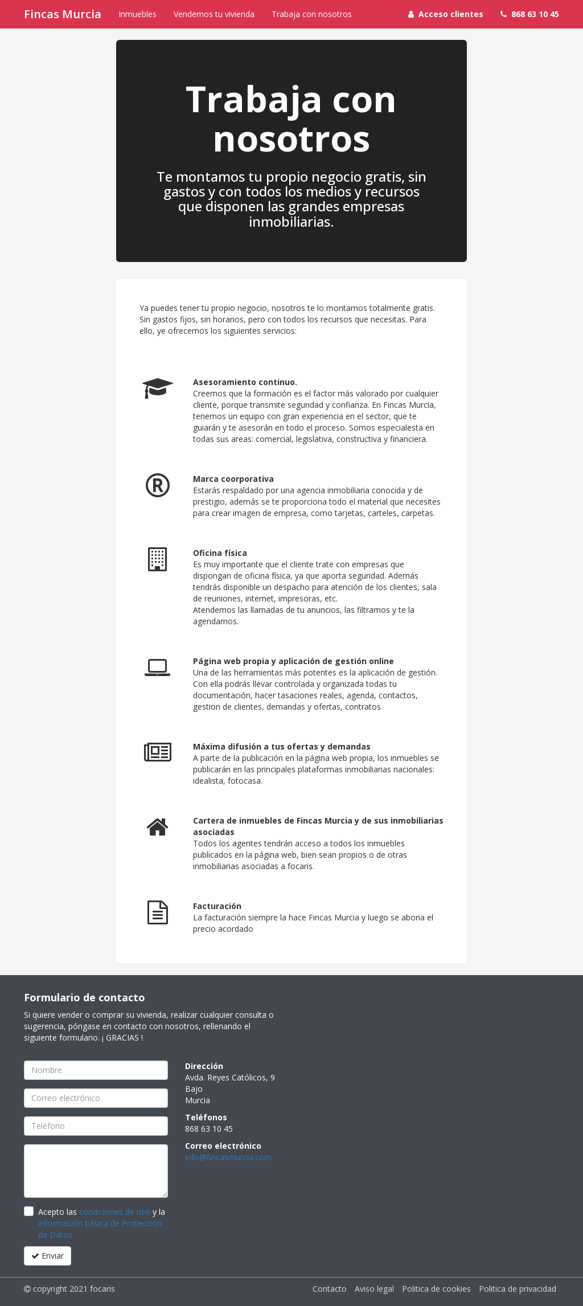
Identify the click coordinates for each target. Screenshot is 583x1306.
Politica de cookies (436, 1288)
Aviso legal (374, 1288)
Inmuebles (137, 14)
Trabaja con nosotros (312, 14)
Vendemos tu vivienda (214, 14)
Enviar (47, 1255)
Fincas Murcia (62, 14)
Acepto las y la (101, 1223)
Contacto (330, 1288)
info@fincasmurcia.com (228, 1157)
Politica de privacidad (517, 1288)
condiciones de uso (114, 1211)
